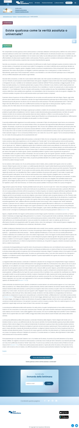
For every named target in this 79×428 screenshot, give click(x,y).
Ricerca (31, 2)
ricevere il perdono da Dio (22, 12)
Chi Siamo (37, 2)
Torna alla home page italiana (41, 357)
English (4, 351)
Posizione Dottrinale (47, 2)
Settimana (69, 2)
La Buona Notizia (59, 2)
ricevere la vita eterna (21, 10)
